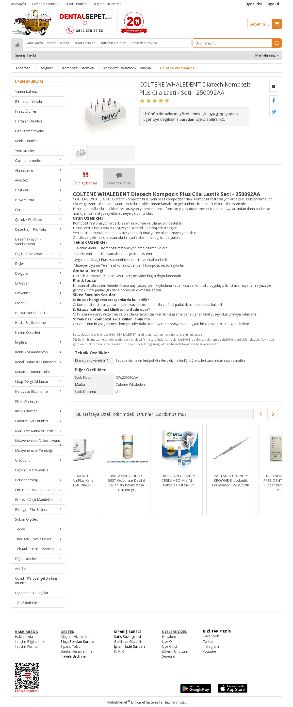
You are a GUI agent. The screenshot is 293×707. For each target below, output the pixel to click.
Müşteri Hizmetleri (75, 636)
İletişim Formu (26, 646)
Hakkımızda (24, 636)
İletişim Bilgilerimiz (29, 641)
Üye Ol (273, 3)
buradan (186, 119)
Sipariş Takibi (71, 646)
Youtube (209, 651)
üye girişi (217, 114)
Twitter (208, 641)
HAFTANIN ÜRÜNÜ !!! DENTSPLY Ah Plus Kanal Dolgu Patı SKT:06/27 (149, 480)
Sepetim (261, 24)
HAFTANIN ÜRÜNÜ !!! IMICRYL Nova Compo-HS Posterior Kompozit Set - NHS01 (97, 482)
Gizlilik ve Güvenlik (128, 641)
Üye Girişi (253, 3)
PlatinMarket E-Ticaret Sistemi (132, 702)
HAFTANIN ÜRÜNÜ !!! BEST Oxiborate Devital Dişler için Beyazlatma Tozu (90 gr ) (201, 482)
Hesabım (169, 636)
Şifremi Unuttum (175, 651)
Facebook (211, 636)
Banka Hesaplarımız (76, 651)
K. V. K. (119, 651)
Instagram (211, 646)
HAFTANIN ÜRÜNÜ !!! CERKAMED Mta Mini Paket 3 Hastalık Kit (254, 480)
